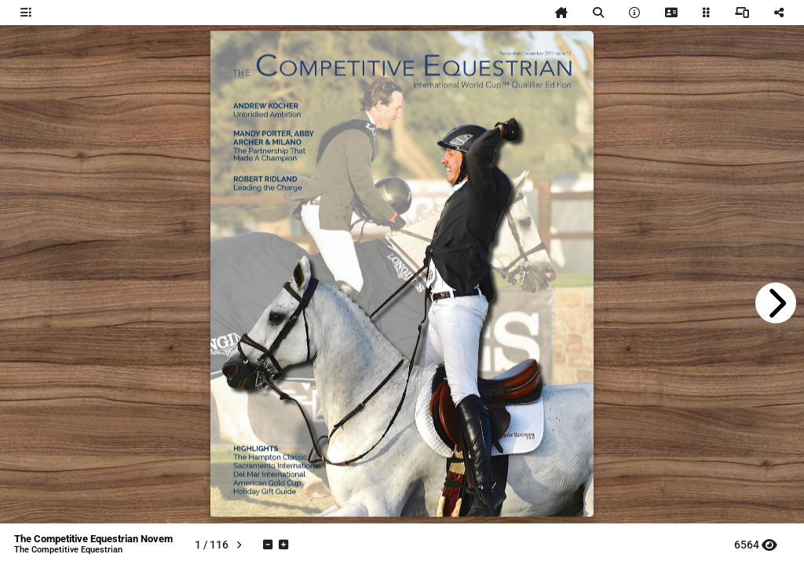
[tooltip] (26, 12)
